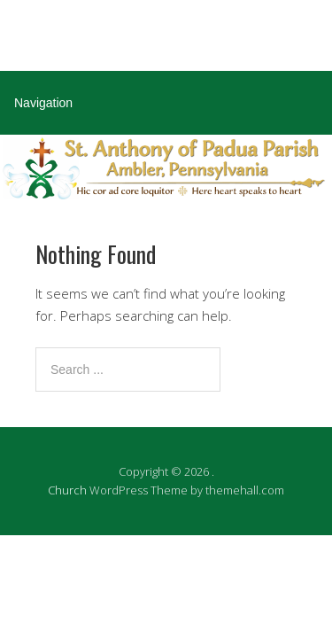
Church (67, 490)
